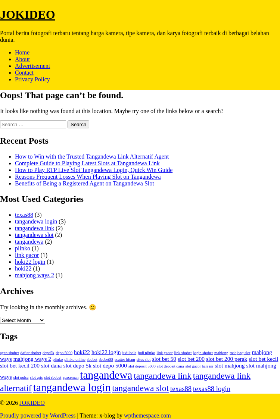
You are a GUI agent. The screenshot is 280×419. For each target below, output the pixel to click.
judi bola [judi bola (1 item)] (129, 353)
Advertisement (32, 66)
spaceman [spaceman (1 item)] (70, 377)
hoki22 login (30, 262)
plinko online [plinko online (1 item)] (74, 359)
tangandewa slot (34, 235)
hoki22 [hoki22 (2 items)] (82, 352)
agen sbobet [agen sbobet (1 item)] (9, 353)
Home (22, 52)
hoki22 (23, 268)
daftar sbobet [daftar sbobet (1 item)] (31, 353)
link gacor (27, 255)
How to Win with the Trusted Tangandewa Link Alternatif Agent (92, 156)
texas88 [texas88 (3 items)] (181, 389)
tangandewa (29, 241)
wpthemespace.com (147, 415)
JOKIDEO (27, 14)
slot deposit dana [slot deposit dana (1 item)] (170, 366)
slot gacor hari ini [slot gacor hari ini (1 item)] (199, 366)
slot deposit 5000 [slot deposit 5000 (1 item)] (142, 366)
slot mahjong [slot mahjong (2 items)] (230, 365)
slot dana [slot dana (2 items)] (51, 365)
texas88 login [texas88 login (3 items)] (211, 389)
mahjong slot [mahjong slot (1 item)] (240, 353)
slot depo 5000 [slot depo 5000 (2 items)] (110, 365)
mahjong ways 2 (34, 275)
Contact (24, 72)
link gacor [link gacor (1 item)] (165, 353)
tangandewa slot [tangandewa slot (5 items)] (140, 388)
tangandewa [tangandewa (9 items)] (106, 375)
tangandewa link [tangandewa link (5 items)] (162, 376)
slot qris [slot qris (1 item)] (36, 377)
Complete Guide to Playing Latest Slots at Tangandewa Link (87, 163)
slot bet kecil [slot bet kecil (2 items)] (263, 359)
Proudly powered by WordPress (37, 415)
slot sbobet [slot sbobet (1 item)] (52, 377)
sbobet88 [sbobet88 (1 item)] (106, 359)
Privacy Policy (32, 79)
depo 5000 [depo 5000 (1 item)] (64, 353)
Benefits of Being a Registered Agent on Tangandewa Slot (84, 183)
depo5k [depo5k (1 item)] (48, 353)
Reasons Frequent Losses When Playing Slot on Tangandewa (88, 176)
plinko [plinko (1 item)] (58, 359)
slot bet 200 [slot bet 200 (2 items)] (191, 359)
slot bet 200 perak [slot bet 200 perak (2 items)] (226, 359)
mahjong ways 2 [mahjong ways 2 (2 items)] (32, 359)
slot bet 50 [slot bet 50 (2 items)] (164, 359)
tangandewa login (36, 221)
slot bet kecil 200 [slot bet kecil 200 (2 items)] (20, 365)
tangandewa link (34, 228)
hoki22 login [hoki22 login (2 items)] (106, 352)
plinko (22, 248)
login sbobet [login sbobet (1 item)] (203, 353)
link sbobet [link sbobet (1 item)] (183, 353)
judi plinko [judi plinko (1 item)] (146, 353)
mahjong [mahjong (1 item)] (221, 353)
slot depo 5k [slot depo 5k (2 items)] (77, 365)
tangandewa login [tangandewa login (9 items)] (72, 387)
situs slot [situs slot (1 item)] (144, 359)
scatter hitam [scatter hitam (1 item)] (125, 359)
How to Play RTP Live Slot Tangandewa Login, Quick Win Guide (93, 170)
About (22, 59)
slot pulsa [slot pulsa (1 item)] (21, 377)
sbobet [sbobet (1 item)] (92, 359)
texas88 (24, 215)
